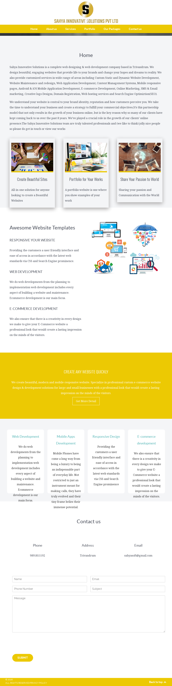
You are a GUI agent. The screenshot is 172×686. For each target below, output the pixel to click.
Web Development (25, 436)
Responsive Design (106, 436)
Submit (22, 657)
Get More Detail (86, 401)
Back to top (158, 681)
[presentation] (37, 648)
